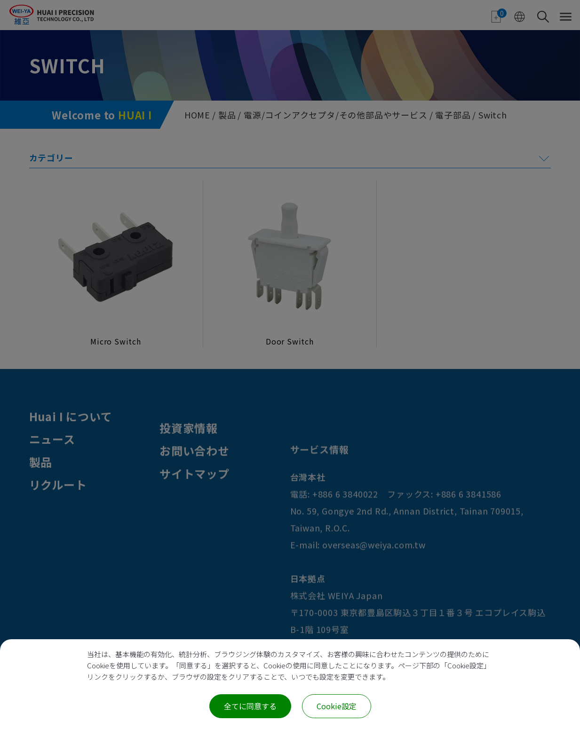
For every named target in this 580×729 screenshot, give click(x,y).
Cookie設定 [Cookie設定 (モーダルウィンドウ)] (337, 706)
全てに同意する (250, 706)
